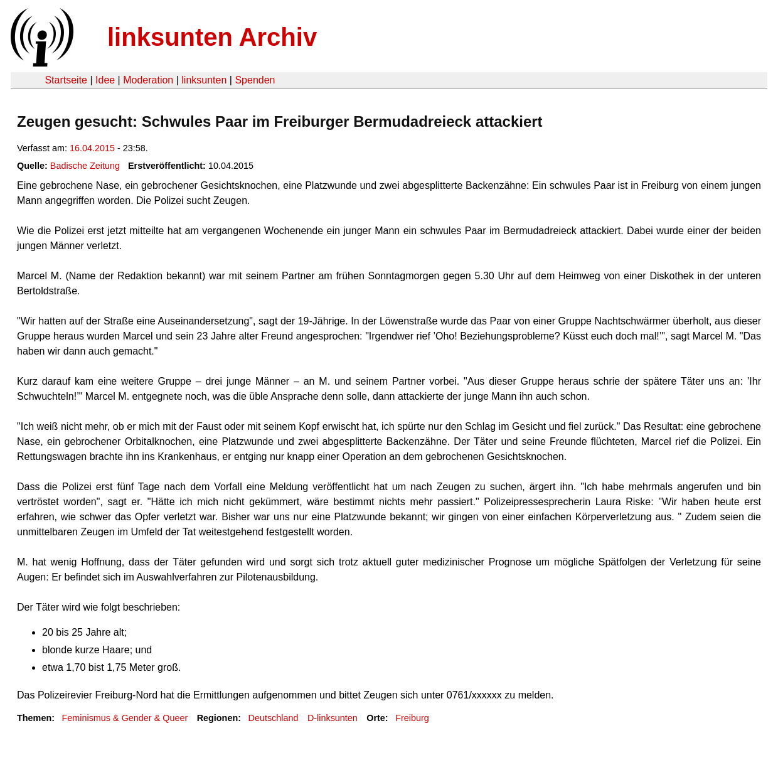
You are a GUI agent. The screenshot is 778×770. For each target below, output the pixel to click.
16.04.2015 (92, 148)
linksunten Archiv (212, 37)
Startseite (66, 80)
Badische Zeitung (85, 166)
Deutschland (273, 718)
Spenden (255, 80)
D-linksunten (332, 718)
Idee (105, 80)
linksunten (203, 80)
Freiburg (412, 718)
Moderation (148, 80)
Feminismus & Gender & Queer (124, 718)
